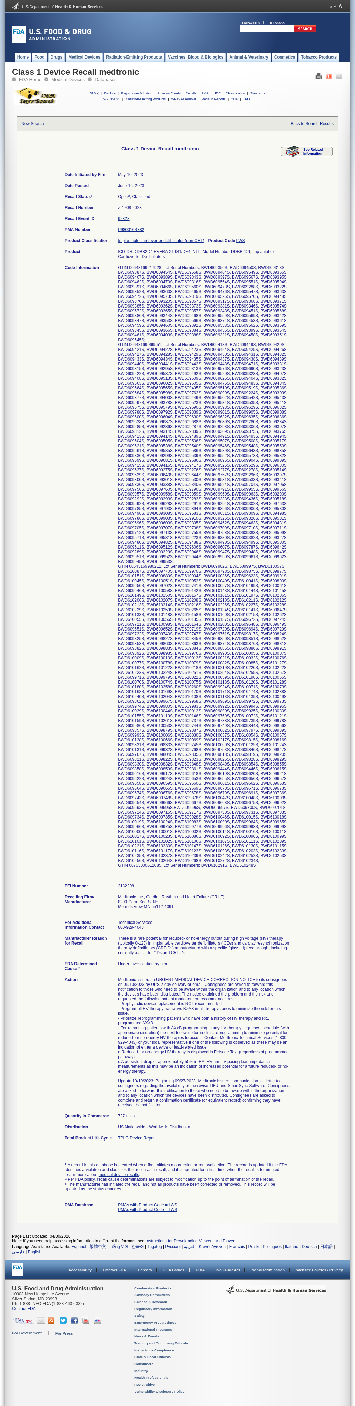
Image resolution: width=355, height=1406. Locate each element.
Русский (173, 1246)
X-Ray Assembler (183, 99)
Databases (106, 79)
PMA (205, 93)
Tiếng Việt (119, 1246)
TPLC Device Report (137, 1138)
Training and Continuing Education (162, 1343)
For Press (64, 1333)
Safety (139, 1316)
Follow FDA (251, 23)
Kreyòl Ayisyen (212, 1246)
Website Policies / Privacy (319, 1270)
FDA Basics (173, 1270)
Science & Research (150, 1302)
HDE (217, 93)
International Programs (153, 1329)
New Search (32, 123)
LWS (240, 240)
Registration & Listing (137, 93)
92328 (123, 218)
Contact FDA (114, 1270)
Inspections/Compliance (154, 1350)
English (34, 1252)
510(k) (94, 93)
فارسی (18, 1252)
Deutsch (309, 1246)
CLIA (234, 99)
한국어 (138, 1246)
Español (78, 1246)
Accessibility (80, 1270)
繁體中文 (98, 1246)
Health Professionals (151, 1377)
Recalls (190, 93)
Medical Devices (68, 79)
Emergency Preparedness (155, 1322)
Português (272, 1246)
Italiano (291, 1246)
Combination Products (152, 1288)
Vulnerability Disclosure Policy (159, 1391)
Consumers (143, 1364)
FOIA (200, 1270)
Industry (141, 1371)
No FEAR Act (228, 1270)
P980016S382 (131, 229)
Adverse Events (169, 93)
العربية (189, 1246)
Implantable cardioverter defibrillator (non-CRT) (161, 240)
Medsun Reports (213, 99)
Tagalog (155, 1246)
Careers (145, 1270)
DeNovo (110, 93)
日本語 (326, 1246)
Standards (257, 93)
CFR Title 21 (110, 99)
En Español (277, 23)
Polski (254, 1246)
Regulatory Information (153, 1309)
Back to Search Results (312, 123)
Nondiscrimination (268, 1270)
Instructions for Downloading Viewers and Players (190, 1241)
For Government (27, 1333)
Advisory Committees (152, 1295)
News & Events (146, 1336)
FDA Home (30, 79)
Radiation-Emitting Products (145, 99)
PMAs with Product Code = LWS (147, 1204)
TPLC (247, 99)
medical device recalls (119, 1174)
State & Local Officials (152, 1357)
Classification (235, 93)
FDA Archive (144, 1384)
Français (237, 1246)
